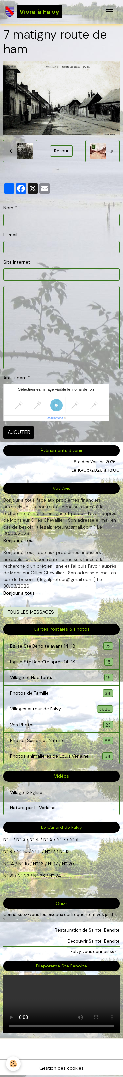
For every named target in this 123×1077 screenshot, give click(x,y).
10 (25, 851)
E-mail (10, 235)
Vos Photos (61, 724)
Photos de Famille (61, 693)
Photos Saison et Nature (61, 740)
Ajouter (19, 432)
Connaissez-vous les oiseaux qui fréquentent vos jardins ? (61, 917)
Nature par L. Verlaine (33, 807)
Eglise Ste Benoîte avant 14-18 (61, 646)
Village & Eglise (26, 792)
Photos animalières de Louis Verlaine (61, 756)
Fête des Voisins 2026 (94, 462)
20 (70, 864)
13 (68, 851)
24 (57, 876)
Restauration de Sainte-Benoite (87, 930)
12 (53, 851)
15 (26, 864)
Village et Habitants (61, 677)
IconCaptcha (55, 418)
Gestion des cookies (61, 1068)
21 (12, 876)
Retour (61, 151)
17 (56, 864)
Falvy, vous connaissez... (95, 951)
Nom (8, 207)
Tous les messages (31, 612)
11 (39, 851)
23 (42, 876)
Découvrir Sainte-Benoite (94, 941)
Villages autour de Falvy (61, 709)
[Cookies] (13, 1063)
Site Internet (16, 262)
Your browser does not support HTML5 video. (61, 1004)
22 (26, 876)
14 (12, 864)
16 (41, 864)
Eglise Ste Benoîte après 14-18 (61, 662)
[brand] (33, 11)
